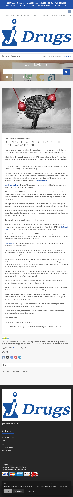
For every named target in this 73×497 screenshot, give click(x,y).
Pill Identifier (25, 15)
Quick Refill (36, 15)
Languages (10, 15)
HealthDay (16, 348)
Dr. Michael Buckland (12, 185)
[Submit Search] (66, 72)
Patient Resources (54, 57)
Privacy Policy (6, 450)
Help (17, 15)
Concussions (16, 371)
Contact (4, 441)
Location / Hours (47, 15)
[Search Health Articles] (33, 71)
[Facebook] (69, 11)
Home (44, 57)
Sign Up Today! (60, 15)
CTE (34, 322)
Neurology (6, 371)
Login (69, 15)
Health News (12, 77)
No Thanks (18, 491)
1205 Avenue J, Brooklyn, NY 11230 (20, 3)
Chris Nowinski (10, 243)
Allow (8, 491)
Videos (27, 77)
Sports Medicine (28, 371)
